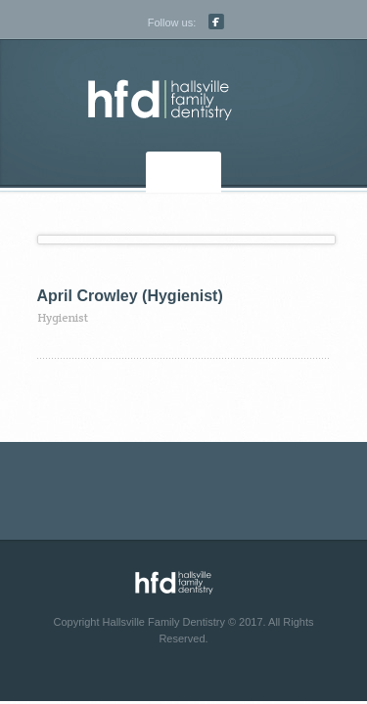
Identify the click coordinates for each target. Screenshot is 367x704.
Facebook (216, 21)
